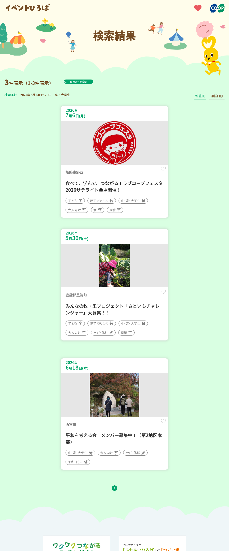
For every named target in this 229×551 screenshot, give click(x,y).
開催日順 (217, 96)
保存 (101, 172)
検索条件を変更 (89, 81)
